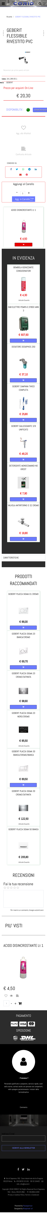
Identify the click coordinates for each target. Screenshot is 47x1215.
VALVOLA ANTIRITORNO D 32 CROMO (23, 505)
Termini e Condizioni (32, 1195)
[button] (3, 4)
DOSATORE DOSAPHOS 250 (23, 346)
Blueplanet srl (28, 1208)
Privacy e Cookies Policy (16, 1195)
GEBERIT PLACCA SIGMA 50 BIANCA (23, 829)
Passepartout (27, 1206)
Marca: (2, 83)
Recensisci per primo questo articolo (16, 70)
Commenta (23, 1107)
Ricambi (9, 17)
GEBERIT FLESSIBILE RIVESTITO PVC (27, 17)
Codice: (4, 79)
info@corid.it (25, 1184)
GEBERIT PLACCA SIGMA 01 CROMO (23, 594)
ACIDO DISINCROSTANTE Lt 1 (23, 210)
